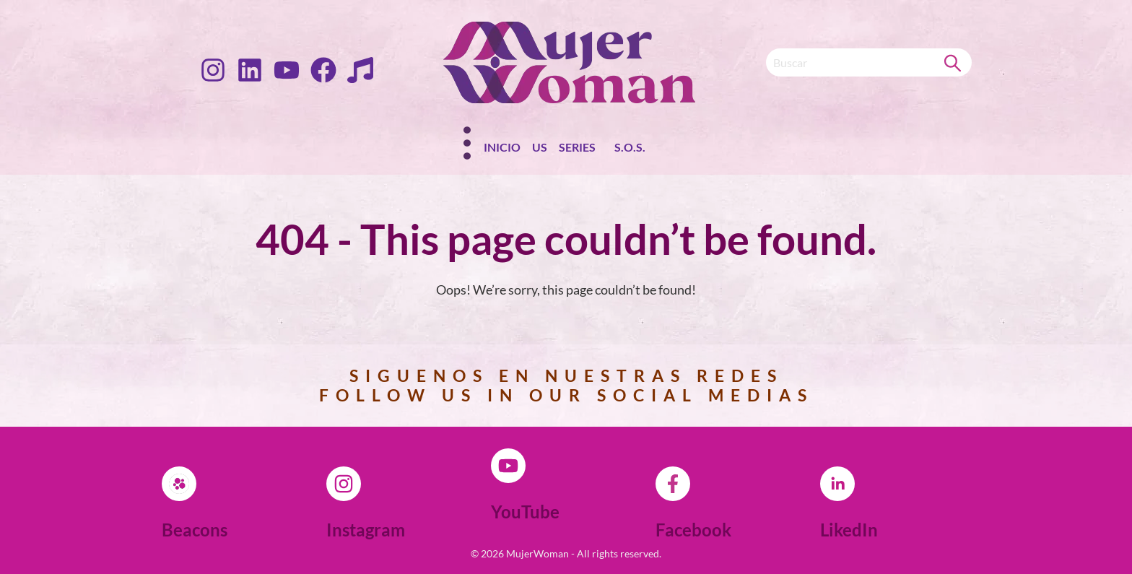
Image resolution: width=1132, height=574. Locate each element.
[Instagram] (343, 483)
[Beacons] (179, 483)
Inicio (502, 147)
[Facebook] (673, 483)
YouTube (525, 511)
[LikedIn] (837, 483)
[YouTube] (508, 465)
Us (539, 147)
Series (577, 147)
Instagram (365, 529)
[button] (581, 150)
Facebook (693, 529)
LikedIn (849, 529)
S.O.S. (629, 147)
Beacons (194, 529)
